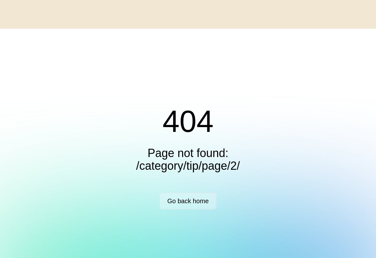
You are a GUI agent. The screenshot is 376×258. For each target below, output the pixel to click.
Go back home (188, 200)
